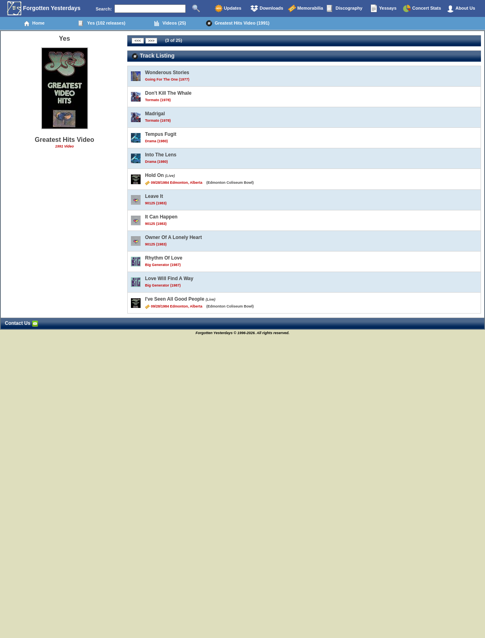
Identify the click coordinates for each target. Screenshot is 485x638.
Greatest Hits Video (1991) (237, 23)
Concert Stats (422, 8)
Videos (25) (169, 23)
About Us (460, 8)
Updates (228, 8)
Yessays (383, 8)
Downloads (266, 8)
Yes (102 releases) (101, 23)
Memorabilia (305, 8)
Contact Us (21, 323)
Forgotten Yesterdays (44, 8)
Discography (344, 8)
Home (34, 23)
